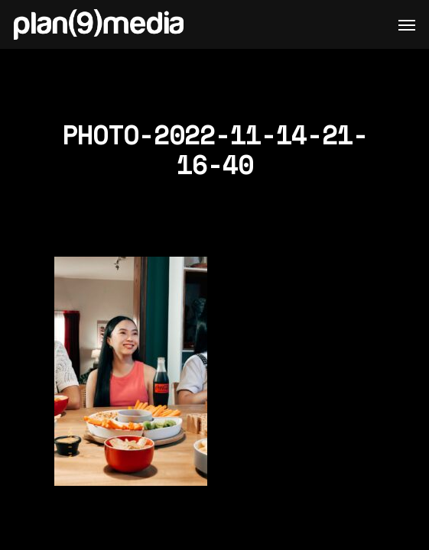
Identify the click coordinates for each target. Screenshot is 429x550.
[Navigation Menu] (406, 24)
